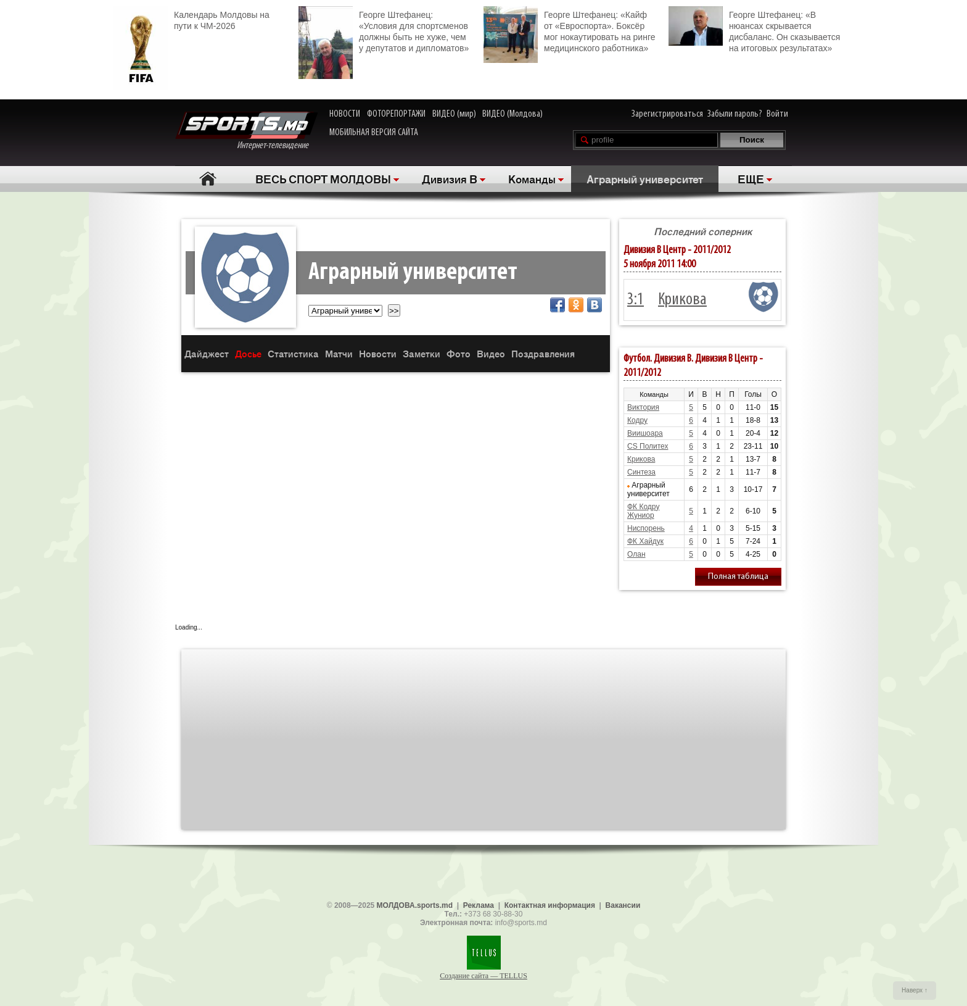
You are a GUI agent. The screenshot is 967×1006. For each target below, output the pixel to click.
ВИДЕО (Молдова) (512, 114)
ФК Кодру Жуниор (643, 511)
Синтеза (641, 472)
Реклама (478, 905)
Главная (207, 178)
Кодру (637, 420)
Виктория (643, 407)
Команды (532, 178)
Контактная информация (549, 905)
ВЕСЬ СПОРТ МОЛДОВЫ (323, 178)
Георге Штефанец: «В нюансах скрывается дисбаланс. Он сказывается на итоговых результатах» (754, 29)
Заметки (421, 353)
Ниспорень (646, 528)
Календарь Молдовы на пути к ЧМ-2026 (191, 18)
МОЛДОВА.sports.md (415, 905)
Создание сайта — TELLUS (483, 975)
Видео (491, 353)
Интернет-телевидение (246, 131)
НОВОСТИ (344, 114)
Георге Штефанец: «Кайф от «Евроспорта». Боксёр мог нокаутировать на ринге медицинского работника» (569, 30)
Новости (378, 353)
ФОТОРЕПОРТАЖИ (396, 114)
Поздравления (543, 353)
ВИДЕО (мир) (454, 114)
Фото (458, 353)
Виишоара (645, 433)
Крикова (682, 300)
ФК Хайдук (645, 541)
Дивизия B (449, 178)
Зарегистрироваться (667, 114)
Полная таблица (738, 576)
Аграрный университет (644, 178)
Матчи (339, 353)
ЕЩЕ (751, 178)
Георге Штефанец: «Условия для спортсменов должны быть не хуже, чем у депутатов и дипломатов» (383, 30)
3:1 (635, 300)
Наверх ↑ (915, 990)
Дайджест (206, 353)
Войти (777, 114)
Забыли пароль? (734, 114)
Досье (248, 353)
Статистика (293, 353)
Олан (636, 554)
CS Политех (648, 446)
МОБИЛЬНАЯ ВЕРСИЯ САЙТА (373, 133)
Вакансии (623, 905)
